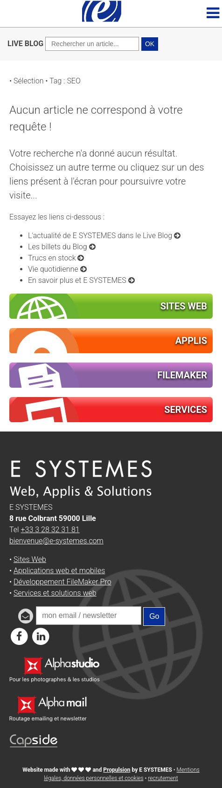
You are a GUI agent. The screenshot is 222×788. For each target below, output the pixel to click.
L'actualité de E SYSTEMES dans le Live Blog (104, 235)
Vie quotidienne (57, 269)
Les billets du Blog (62, 246)
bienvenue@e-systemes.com (56, 540)
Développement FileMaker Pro (62, 581)
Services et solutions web (55, 593)
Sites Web (30, 559)
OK (149, 44)
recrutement (163, 778)
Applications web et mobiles (59, 570)
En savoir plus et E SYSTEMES (81, 280)
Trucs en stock (56, 258)
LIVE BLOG (25, 43)
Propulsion (116, 770)
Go (154, 616)
